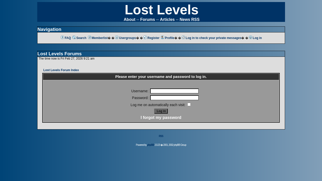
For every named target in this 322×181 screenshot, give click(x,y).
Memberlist (98, 38)
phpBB (150, 145)
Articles (167, 19)
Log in (255, 38)
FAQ (66, 38)
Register (151, 38)
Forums (147, 19)
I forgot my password (161, 117)
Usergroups (125, 38)
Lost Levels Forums (59, 53)
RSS (161, 136)
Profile (167, 38)
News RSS (189, 19)
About (129, 19)
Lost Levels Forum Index (61, 70)
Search (79, 38)
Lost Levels (161, 9)
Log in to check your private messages (211, 38)
